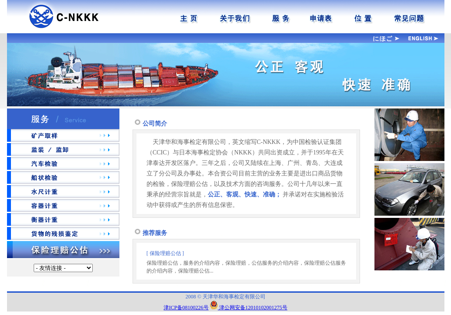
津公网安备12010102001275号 (248, 307)
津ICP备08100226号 (186, 307)
